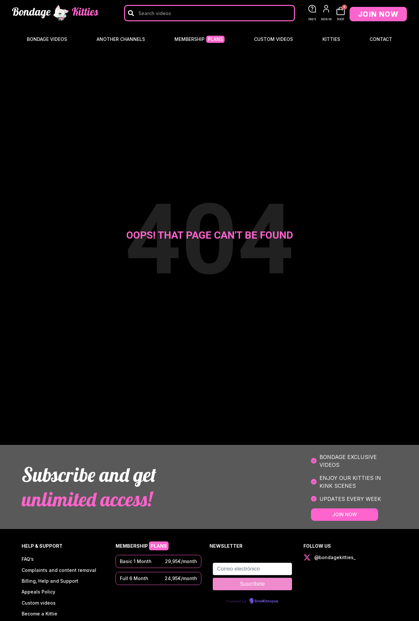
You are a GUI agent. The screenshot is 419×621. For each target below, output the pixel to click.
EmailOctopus (266, 601)
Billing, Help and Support (50, 581)
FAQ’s (28, 559)
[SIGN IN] (326, 8)
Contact (381, 39)
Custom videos (273, 39)
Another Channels (121, 39)
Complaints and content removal (59, 570)
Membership (199, 39)
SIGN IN (326, 19)
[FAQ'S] (312, 8)
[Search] (131, 13)
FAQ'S (312, 19)
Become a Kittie (39, 615)
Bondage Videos (47, 39)
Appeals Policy (38, 592)
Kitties (331, 39)
